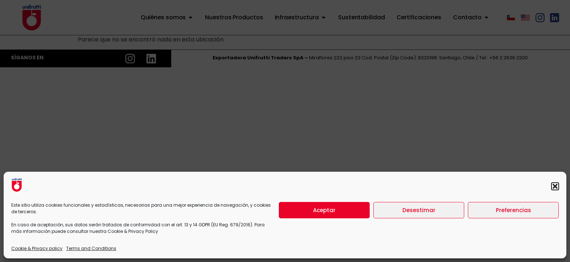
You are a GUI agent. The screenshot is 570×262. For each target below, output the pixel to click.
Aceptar (324, 210)
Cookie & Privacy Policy (133, 231)
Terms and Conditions (91, 248)
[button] (555, 186)
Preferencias (513, 210)
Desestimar (418, 210)
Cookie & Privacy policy (37, 248)
